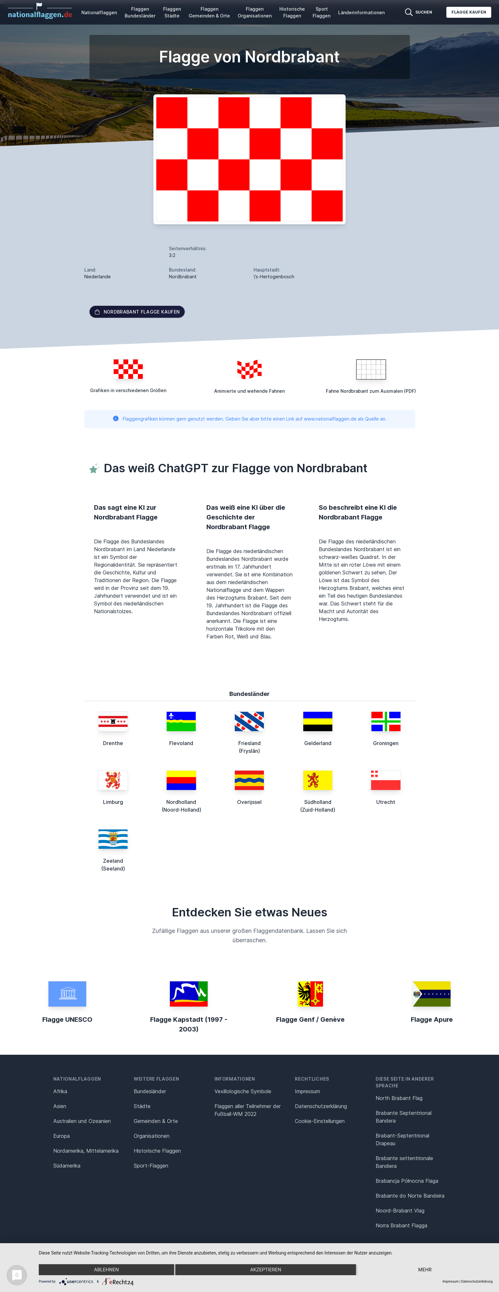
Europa (61, 1136)
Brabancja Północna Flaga (407, 1181)
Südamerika (66, 1165)
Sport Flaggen (321, 12)
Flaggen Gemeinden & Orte (209, 12)
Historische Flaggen (292, 12)
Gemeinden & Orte (156, 1121)
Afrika (60, 1091)
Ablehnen (106, 1270)
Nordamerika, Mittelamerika (86, 1151)
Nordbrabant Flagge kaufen (137, 312)
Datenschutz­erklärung (321, 1106)
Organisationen (152, 1136)
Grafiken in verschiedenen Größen (128, 390)
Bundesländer (150, 1091)
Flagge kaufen (469, 12)
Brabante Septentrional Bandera (403, 1117)
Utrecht (385, 802)
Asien (59, 1106)
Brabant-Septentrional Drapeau (402, 1139)
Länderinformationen (361, 12)
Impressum (307, 1091)
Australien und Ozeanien (82, 1121)
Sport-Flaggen (151, 1165)
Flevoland (181, 743)
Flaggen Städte (172, 12)
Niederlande (97, 276)
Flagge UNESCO (67, 1019)
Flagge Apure (432, 1019)
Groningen (386, 743)
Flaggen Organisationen (255, 12)
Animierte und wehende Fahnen (249, 391)
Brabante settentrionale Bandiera (404, 1162)
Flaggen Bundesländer (140, 12)
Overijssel (249, 802)
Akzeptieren (265, 1270)
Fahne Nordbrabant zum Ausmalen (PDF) (371, 391)
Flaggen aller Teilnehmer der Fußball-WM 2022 (247, 1110)
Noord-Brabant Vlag (400, 1210)
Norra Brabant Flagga (401, 1225)
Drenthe (113, 743)
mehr (425, 1270)
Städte (142, 1106)
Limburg (113, 802)
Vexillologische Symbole (242, 1091)
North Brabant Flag (399, 1098)
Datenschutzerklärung (477, 1281)
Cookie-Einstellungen (320, 1121)
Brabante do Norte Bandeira (410, 1195)
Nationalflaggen (99, 12)
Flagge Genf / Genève (310, 1019)
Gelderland (317, 743)
